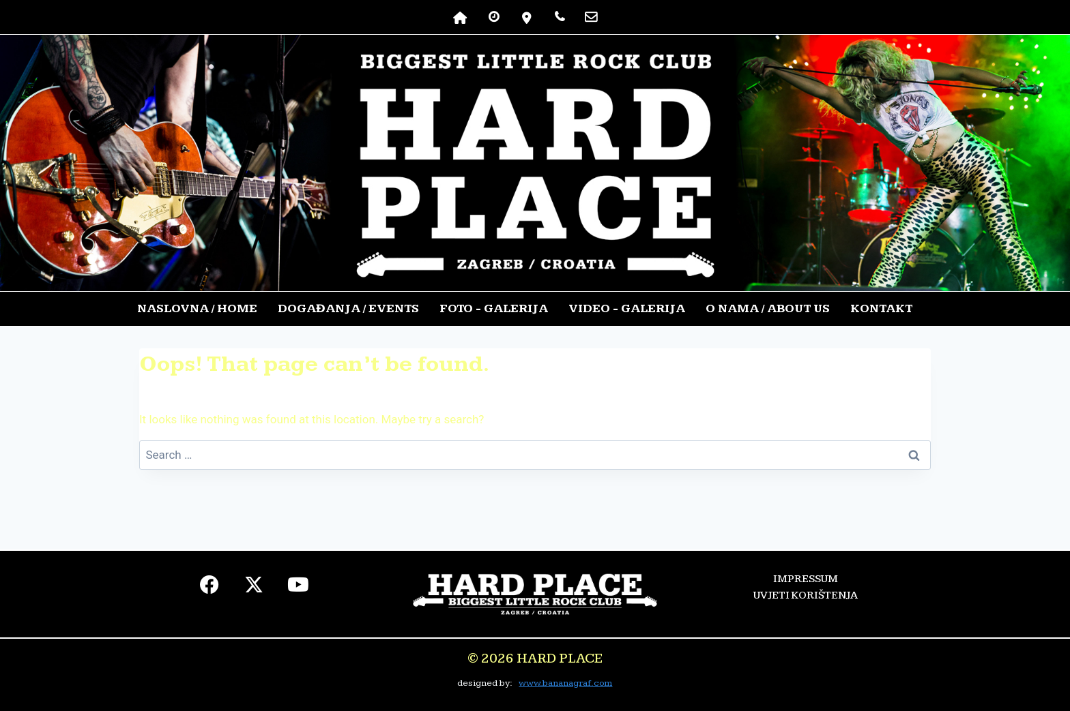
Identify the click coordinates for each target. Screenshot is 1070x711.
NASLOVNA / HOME (197, 308)
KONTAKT (881, 308)
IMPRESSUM (805, 579)
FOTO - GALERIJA (493, 308)
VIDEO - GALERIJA (626, 308)
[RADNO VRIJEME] (494, 17)
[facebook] (210, 588)
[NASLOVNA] (460, 17)
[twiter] (254, 588)
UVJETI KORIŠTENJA (805, 595)
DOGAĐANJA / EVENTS (348, 308)
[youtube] (298, 588)
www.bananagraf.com (565, 683)
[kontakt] (591, 17)
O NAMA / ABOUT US (768, 308)
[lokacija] (527, 17)
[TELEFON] (559, 17)
